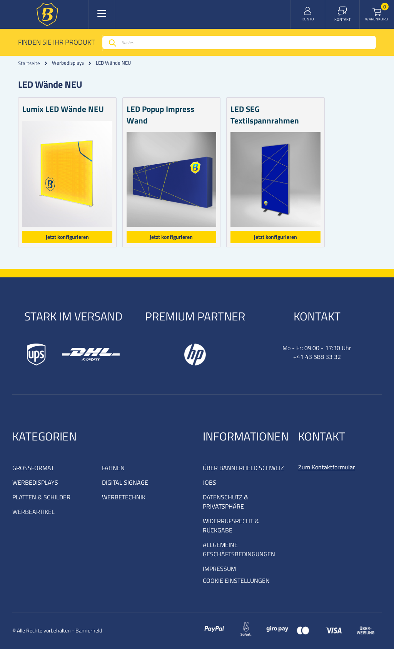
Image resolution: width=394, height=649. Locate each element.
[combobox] (239, 42)
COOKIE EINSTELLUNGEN (236, 580)
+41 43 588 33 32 (317, 356)
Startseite (29, 63)
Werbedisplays (68, 62)
